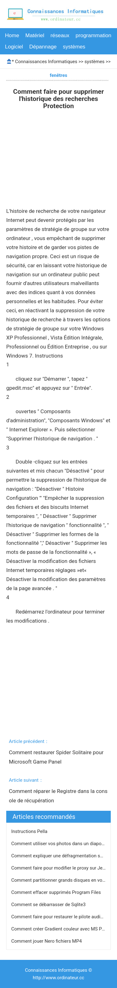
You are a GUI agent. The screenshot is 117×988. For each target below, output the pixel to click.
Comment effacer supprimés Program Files (56, 892)
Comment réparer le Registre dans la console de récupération (58, 796)
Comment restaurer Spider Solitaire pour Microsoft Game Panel (57, 757)
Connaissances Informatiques (46, 61)
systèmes (74, 47)
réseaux (60, 35)
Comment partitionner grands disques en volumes (63, 880)
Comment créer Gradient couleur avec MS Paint (61, 929)
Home (12, 35)
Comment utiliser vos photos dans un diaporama (62, 843)
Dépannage (43, 47)
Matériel (34, 35)
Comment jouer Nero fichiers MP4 (47, 941)
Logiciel (14, 47)
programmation (93, 35)
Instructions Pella (30, 831)
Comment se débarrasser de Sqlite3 (49, 904)
